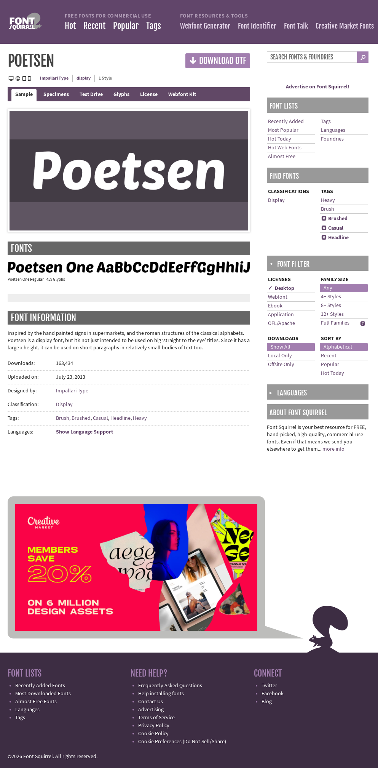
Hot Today (279, 139)
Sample (24, 94)
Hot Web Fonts (284, 147)
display (84, 78)
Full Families (335, 323)
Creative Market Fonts (345, 26)
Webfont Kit (182, 94)
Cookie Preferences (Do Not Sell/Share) (182, 741)
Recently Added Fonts (40, 685)
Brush (62, 418)
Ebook (275, 305)
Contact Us (150, 701)
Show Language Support (84, 432)
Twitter (269, 685)
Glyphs (121, 94)
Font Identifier (257, 26)
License (149, 94)
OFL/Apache (281, 323)
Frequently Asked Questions (170, 685)
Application (281, 314)
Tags (153, 26)
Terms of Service (156, 717)
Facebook (273, 693)
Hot (70, 26)
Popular (126, 26)
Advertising (151, 709)
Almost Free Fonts (36, 701)
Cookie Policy (153, 733)
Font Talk (296, 26)
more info (333, 449)
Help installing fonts (161, 693)
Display (64, 404)
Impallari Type (54, 78)
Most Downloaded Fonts (43, 693)
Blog (267, 701)
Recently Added (286, 121)
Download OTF (217, 60)
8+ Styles (331, 305)
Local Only (280, 355)
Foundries (332, 139)
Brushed (81, 418)
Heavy (140, 418)
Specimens (56, 94)
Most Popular (283, 130)
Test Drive (91, 94)
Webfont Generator (205, 26)
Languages (333, 130)
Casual (100, 418)
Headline (120, 418)
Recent (94, 26)
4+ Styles (331, 296)
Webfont (277, 297)
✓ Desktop (281, 288)
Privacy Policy (153, 725)
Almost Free (281, 156)
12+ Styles (332, 314)
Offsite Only (281, 364)
